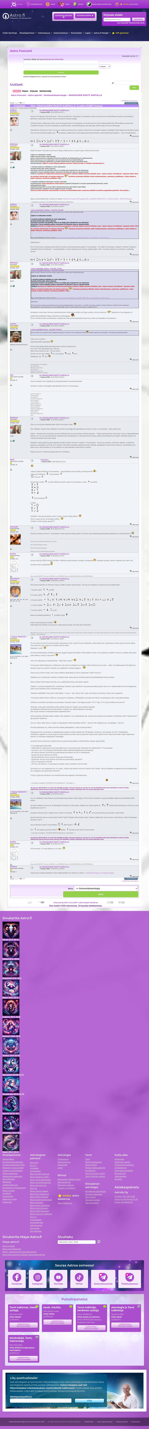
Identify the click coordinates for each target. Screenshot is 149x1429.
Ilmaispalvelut (27, 33)
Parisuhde (76, 33)
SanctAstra (14, 578)
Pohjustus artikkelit (124, 1170)
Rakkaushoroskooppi (13, 1176)
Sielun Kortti (91, 1165)
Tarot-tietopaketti (93, 1162)
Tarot (67, 4)
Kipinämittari (9, 1179)
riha (11, 375)
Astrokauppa (85, 16)
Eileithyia (14, 144)
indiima (13, 110)
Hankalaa (45, 460)
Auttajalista (8, 1196)
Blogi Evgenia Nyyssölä (41, 1200)
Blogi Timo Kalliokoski (40, 1180)
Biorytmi (34, 1162)
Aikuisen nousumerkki (13, 1168)
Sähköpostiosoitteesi (21, 1397)
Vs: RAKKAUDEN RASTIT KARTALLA (54, 110)
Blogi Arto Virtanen (39, 1208)
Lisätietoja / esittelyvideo (24, 1325)
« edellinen (125, 101)
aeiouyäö (14, 527)
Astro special (35, 95)
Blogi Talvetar (36, 1202)
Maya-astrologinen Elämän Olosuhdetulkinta (24, 1254)
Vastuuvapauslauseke (105, 1422)
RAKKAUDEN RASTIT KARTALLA (85, 95)
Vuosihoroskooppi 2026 (14, 1165)
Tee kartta (34, 1228)
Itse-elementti (92, 1203)
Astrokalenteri (63, 16)
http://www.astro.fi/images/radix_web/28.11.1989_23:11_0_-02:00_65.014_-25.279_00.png (97, 199)
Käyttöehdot (89, 1422)
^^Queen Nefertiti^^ (18, 637)
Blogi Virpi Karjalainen (40, 1182)
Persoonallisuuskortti (95, 1168)
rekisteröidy (58, 59)
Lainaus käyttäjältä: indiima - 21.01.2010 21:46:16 (46, 268)
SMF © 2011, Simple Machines (85, 903)
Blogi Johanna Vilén (39, 1177)
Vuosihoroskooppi (93, 1194)
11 (24, 103)
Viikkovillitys (8, 1159)
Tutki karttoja (10, 33)
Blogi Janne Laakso (39, 1191)
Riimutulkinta (64, 1182)
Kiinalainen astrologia (101, 4)
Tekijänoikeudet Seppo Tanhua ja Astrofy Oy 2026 (26, 1422)
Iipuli (12, 459)
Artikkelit (7, 1193)
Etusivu (19, 4)
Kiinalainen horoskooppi (14, 1188)
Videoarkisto (120, 1176)
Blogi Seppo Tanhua (39, 1174)
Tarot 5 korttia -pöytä (95, 1173)
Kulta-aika (129, 4)
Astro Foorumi (21, 51)
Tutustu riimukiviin (67, 1188)
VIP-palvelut (120, 33)
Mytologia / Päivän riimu (69, 1179)
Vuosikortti (90, 1170)
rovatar (13, 324)
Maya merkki (9, 1190)
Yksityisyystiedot (122, 1422)
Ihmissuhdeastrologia (55, 95)
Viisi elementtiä (92, 1200)
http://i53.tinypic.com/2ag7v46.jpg (100, 873)
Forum (33, 1217)
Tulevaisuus (44, 33)
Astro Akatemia (65, 1203)
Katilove (13, 867)
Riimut (80, 4)
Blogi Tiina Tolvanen (39, 1211)
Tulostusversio (131, 103)
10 (23, 103)
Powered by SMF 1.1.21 (63, 903)
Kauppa (118, 1179)
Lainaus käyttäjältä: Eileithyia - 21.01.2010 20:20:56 (47, 210)
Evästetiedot (135, 1422)
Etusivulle (7, 1202)
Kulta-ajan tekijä (122, 1162)
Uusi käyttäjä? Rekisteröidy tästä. (131, 23)
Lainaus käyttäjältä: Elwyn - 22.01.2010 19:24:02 (46, 329)
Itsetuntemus (61, 33)
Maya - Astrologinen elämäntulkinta (20, 1252)
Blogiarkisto (120, 1173)
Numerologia (36, 4)
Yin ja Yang (90, 1197)
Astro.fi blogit (101, 33)
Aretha (13, 554)
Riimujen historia (66, 1185)
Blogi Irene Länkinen (40, 1205)
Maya (53, 4)
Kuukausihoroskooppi (13, 1162)
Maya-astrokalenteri (12, 1249)
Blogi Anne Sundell (39, 1197)
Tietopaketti (35, 1220)
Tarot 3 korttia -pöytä (95, 1176)
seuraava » (134, 101)
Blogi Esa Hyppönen (39, 1194)
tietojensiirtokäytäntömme (71, 1391)
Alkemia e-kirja (10, 1199)
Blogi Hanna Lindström (41, 1214)
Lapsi (88, 33)
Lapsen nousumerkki (13, 1170)
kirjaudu (48, 59)
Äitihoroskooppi (10, 1173)
